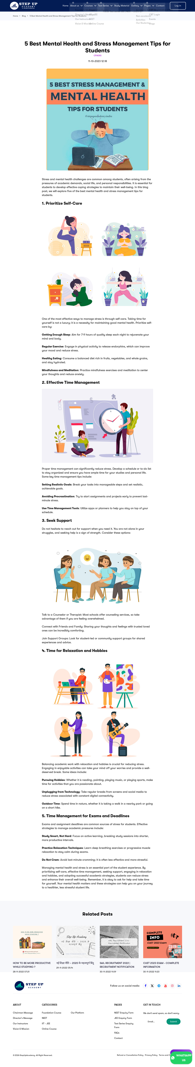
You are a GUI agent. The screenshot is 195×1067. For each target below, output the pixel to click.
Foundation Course (51, 1012)
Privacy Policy (151, 1055)
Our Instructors (20, 1023)
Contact (160, 5)
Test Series (105, 5)
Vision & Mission (21, 1028)
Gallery (136, 5)
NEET (44, 1018)
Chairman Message (23, 1012)
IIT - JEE (46, 1023)
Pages (149, 5)
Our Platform (77, 1012)
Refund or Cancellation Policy (130, 1055)
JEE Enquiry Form (123, 1018)
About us (76, 5)
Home (65, 5)
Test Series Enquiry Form (123, 1025)
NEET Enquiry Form (123, 1012)
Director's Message (22, 1018)
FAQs (116, 1032)
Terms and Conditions (168, 1055)
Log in (178, 5)
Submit (173, 1021)
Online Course (49, 1028)
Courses (90, 5)
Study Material (121, 5)
